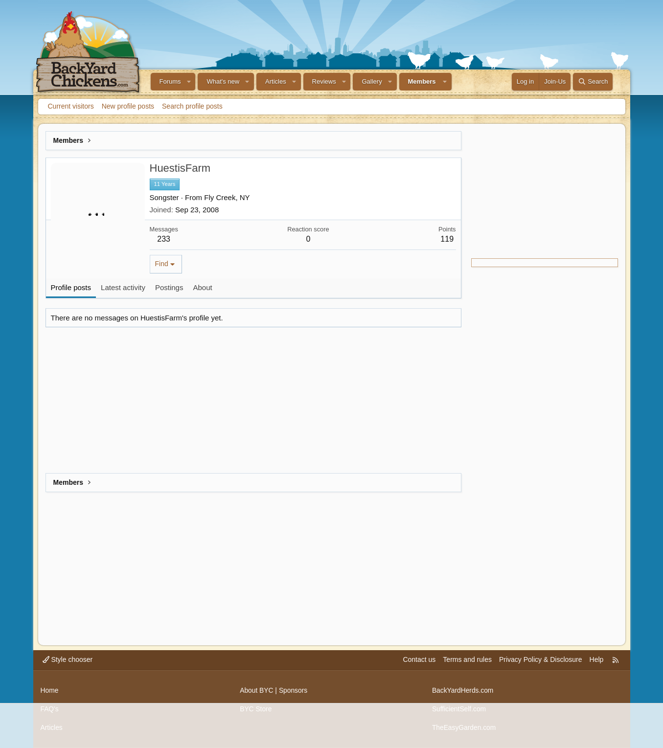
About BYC (257, 691)
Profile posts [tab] (71, 287)
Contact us (419, 661)
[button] (189, 82)
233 (163, 239)
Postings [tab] (169, 287)
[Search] (593, 82)
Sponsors (293, 691)
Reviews (324, 81)
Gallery (372, 81)
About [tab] (202, 287)
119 (447, 239)
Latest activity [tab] (123, 287)
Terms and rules (467, 661)
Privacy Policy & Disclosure (540, 661)
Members (422, 81)
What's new (222, 81)
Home (50, 691)
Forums (170, 81)
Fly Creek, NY (227, 197)
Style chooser (68, 661)
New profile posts (128, 106)
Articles (275, 81)
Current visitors (71, 106)
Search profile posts (192, 106)
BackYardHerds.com (463, 691)
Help (597, 661)
